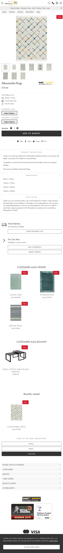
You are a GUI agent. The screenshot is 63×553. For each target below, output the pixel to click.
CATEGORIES (8, 469)
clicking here (53, 541)
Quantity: (5, 128)
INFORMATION (9, 488)
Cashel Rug (16, 295)
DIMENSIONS (31, 175)
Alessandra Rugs (16, 427)
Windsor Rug (47, 295)
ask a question (34, 247)
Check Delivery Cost (8, 95)
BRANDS (6, 474)
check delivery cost (34, 231)
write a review (35, 252)
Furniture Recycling (9, 101)
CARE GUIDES (8, 478)
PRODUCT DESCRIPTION (31, 152)
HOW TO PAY (31, 197)
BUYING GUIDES (9, 483)
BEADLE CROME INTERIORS (13, 465)
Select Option (9, 113)
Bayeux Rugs (15, 326)
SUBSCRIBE (31, 454)
